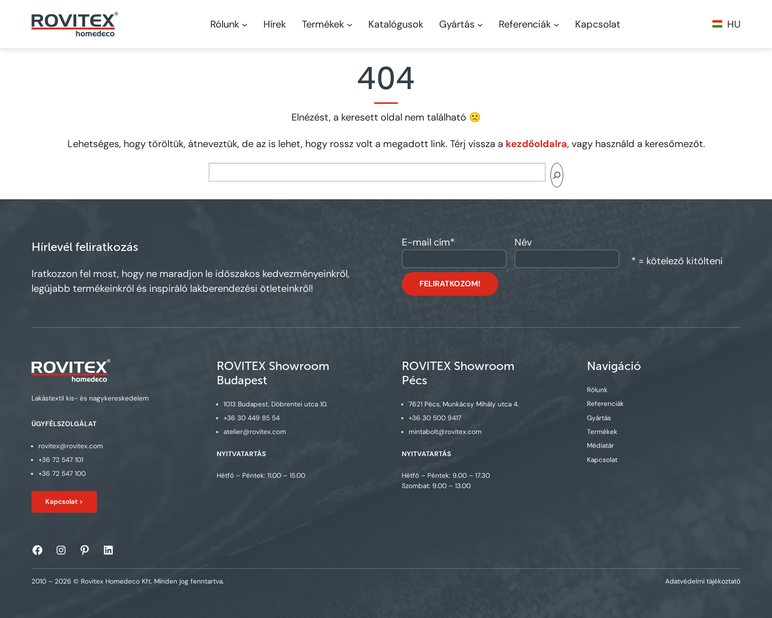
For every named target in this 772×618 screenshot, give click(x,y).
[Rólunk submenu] (245, 24)
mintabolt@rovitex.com (445, 432)
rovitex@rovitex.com (70, 446)
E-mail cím (428, 242)
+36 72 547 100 (62, 474)
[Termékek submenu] (350, 24)
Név (523, 242)
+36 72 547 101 (60, 460)
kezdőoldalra (536, 143)
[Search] (556, 175)
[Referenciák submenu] (556, 24)
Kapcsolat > (64, 501)
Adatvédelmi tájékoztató (702, 581)
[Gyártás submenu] (480, 24)
